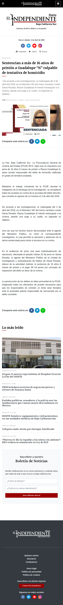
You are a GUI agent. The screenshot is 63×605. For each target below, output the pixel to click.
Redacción (11, 100)
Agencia (5, 397)
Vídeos (33, 52)
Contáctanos (31, 562)
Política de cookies (31, 575)
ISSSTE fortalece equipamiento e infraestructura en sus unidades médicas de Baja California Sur (30, 417)
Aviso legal (31, 568)
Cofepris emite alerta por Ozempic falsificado (28, 429)
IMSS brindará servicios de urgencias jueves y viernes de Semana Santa (28, 388)
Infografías (21, 52)
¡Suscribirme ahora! (31, 495)
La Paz (13, 371)
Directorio (31, 559)
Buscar (43, 52)
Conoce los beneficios (31, 586)
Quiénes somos (31, 555)
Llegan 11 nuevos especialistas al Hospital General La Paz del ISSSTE (31, 375)
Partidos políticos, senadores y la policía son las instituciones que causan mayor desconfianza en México (30, 403)
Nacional (12, 397)
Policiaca (6, 58)
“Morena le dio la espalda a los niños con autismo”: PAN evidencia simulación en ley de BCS (31, 441)
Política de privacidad (31, 572)
